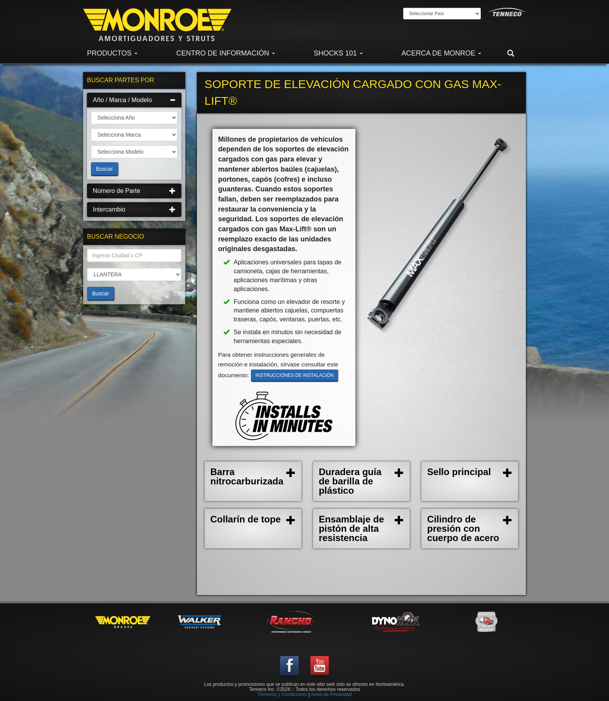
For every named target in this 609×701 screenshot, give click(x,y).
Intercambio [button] (134, 209)
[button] (516, 53)
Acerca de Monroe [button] (441, 53)
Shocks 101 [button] (338, 53)
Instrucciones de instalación (294, 375)
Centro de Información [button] (225, 53)
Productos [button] (112, 53)
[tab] (134, 100)
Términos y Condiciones (282, 694)
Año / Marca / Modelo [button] (134, 100)
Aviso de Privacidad (331, 694)
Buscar (104, 169)
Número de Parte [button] (134, 190)
